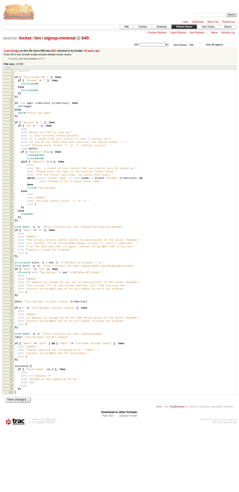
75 (11, 358)
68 (11, 332)
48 (11, 255)
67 (11, 328)
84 (11, 393)
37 (11, 211)
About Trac (212, 22)
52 (11, 270)
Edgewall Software (45, 485)
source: (10, 37)
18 (11, 136)
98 (11, 447)
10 (11, 106)
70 (11, 340)
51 (11, 266)
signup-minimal (60, 37)
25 (11, 164)
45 (11, 243)
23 (11, 156)
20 (11, 144)
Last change (11, 50)
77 (11, 366)
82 (11, 385)
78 (11, 370)
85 (11, 396)
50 (11, 262)
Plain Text (107, 479)
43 (11, 235)
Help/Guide (198, 22)
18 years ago (92, 50)
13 (11, 117)
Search (228, 26)
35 (11, 203)
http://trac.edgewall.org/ (224, 485)
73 (11, 351)
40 (11, 223)
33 (11, 195)
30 (11, 183)
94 (11, 431)
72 (11, 347)
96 (11, 439)
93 (11, 427)
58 (11, 294)
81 (11, 382)
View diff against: (221, 44)
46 (11, 247)
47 (11, 251)
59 (11, 298)
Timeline (142, 26)
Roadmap (162, 26)
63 (11, 312)
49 (11, 258)
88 (11, 408)
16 (11, 129)
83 (11, 389)
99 (11, 451)
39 (11, 219)
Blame (214, 32)
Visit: (136, 44)
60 (11, 301)
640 (85, 37)
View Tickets (208, 26)
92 (11, 423)
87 (11, 404)
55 (11, 282)
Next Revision (197, 32)
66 (11, 324)
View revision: (180, 44)
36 (11, 207)
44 (11, 239)
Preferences (228, 22)
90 (11, 416)
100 (11, 455)
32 (11, 191)
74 (11, 354)
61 (11, 305)
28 (11, 175)
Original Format (128, 479)
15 (11, 125)
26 (11, 167)
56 (11, 286)
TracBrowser (177, 469)
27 (11, 171)
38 (11, 215)
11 (11, 109)
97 (11, 443)
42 (11, 231)
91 (11, 420)
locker (25, 37)
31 (11, 187)
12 (11, 113)
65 (11, 320)
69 (11, 336)
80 (11, 378)
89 (11, 412)
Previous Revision (157, 32)
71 (11, 344)
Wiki (126, 26)
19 (11, 140)
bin (38, 37)
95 (11, 435)
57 (11, 290)
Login (185, 22)
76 (11, 362)
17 (11, 132)
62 (11, 309)
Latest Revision (178, 32)
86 (11, 400)
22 (11, 152)
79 (11, 374)
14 (11, 121)
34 (11, 199)
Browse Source (184, 26)
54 (11, 278)
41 (11, 227)
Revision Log (228, 32)
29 (11, 179)
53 (11, 274)
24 (11, 160)
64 (11, 316)
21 (11, 148)
